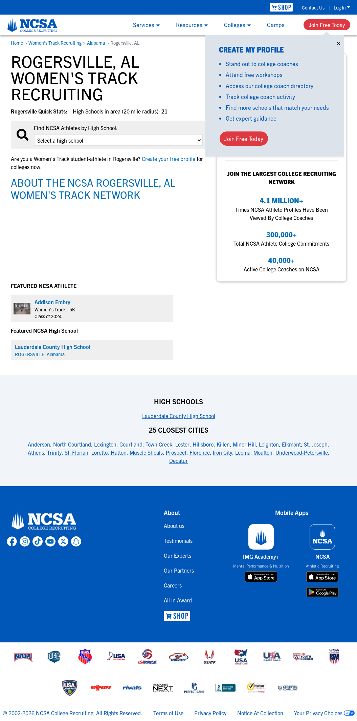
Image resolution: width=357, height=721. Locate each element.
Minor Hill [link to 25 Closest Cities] (244, 444)
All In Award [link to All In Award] (178, 600)
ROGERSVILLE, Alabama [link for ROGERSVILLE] (40, 354)
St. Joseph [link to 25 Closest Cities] (316, 444)
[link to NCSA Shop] (281, 7)
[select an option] (118, 140)
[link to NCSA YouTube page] (50, 541)
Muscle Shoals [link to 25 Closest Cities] (146, 452)
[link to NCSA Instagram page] (25, 541)
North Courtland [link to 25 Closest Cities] (72, 444)
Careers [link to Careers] (173, 585)
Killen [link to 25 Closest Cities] (223, 444)
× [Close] (338, 42)
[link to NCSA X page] (63, 541)
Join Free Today (327, 24)
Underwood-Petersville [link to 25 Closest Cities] (301, 452)
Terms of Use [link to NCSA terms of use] (168, 712)
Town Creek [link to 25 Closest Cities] (159, 444)
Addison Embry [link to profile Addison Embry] (52, 301)
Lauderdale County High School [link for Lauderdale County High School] (52, 346)
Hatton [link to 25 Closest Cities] (119, 452)
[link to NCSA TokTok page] (37, 541)
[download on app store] (261, 576)
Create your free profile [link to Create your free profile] (168, 158)
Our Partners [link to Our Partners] (179, 570)
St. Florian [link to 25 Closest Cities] (76, 452)
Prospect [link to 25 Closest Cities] (176, 452)
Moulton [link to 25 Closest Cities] (262, 452)
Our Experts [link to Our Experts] (177, 555)
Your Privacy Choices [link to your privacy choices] (318, 712)
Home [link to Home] (17, 43)
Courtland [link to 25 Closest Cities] (130, 444)
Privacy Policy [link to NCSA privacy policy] (210, 712)
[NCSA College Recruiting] (32, 24)
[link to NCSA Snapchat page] (76, 541)
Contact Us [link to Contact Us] (313, 7)
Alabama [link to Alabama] (96, 43)
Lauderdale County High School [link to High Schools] (178, 415)
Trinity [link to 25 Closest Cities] (54, 452)
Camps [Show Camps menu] (276, 24)
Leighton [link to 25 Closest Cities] (269, 444)
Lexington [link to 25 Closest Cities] (105, 444)
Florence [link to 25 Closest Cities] (199, 452)
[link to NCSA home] (44, 521)
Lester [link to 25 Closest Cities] (182, 444)
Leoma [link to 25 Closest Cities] (242, 452)
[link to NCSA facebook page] (12, 541)
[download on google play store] (322, 592)
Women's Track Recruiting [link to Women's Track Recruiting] (55, 43)
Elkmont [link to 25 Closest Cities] (291, 444)
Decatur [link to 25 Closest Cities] (178, 460)
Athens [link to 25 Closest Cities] (36, 452)
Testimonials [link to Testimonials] (178, 540)
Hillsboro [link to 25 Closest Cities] (203, 444)
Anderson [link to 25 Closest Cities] (39, 444)
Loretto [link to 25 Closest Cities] (99, 452)
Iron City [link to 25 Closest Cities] (222, 452)
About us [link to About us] (174, 525)
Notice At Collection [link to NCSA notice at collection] (260, 712)
